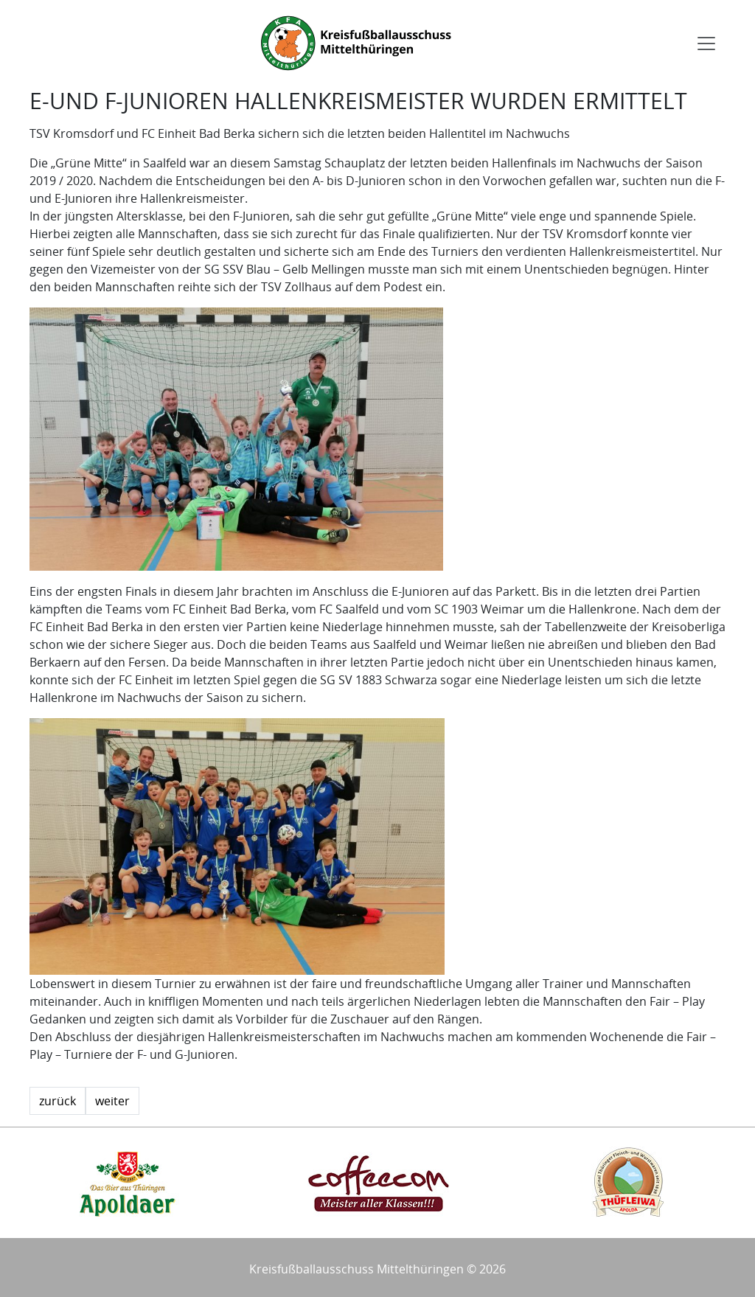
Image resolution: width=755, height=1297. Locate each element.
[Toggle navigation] (706, 43)
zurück (57, 1101)
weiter (112, 1101)
